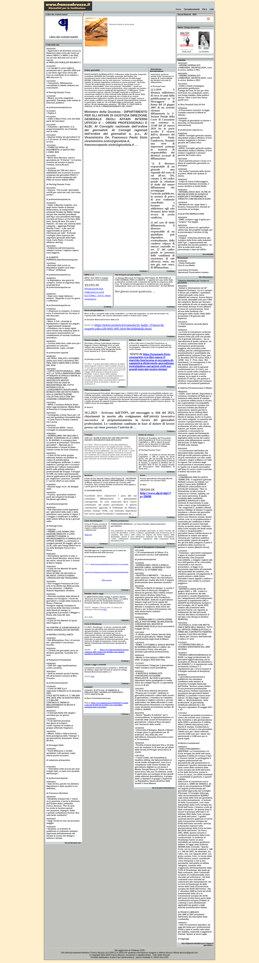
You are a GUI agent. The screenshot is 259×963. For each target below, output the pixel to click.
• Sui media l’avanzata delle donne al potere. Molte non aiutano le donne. (194, 173)
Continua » (144, 271)
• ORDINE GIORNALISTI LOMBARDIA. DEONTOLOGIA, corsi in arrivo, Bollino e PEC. (195, 77)
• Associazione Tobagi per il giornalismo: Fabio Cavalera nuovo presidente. (154, 666)
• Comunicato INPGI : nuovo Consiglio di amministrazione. (60, 429)
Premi (142, 475)
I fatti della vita (52, 45)
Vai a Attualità (208, 254)
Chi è (204, 9)
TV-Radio (88, 435)
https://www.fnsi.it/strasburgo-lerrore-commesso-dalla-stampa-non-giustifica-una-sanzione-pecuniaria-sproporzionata (106, 652)
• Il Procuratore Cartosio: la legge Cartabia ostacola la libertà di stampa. (194, 112)
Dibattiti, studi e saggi (93, 594)
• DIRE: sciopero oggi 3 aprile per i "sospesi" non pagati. (194, 220)
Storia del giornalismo (94, 310)
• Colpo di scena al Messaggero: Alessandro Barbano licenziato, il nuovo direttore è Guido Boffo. (193, 183)
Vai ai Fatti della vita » (73, 843)
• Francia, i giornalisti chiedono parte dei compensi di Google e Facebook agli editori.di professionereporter (61, 499)
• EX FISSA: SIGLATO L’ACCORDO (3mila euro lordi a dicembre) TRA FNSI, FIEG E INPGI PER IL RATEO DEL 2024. (62, 362)
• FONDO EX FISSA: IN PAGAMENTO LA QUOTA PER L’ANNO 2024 (60, 149)
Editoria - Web (135, 340)
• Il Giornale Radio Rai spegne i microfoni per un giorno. (61, 714)
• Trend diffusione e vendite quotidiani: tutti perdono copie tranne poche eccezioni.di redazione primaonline (60, 755)
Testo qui (88, 535)
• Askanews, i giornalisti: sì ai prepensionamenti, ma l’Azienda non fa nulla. (61, 129)
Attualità (181, 60)
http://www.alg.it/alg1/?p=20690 (155, 494)
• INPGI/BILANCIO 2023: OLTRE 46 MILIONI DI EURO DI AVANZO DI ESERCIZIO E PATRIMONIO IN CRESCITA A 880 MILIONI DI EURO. (194, 195)
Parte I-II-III (186, 51)
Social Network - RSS (187, 14)
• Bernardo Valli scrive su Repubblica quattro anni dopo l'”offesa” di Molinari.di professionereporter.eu (60, 270)
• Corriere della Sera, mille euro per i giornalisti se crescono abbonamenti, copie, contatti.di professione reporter (63, 348)
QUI (105, 609)
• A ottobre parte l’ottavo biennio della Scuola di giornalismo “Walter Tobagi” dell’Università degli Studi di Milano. (153, 636)
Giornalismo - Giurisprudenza (156, 70)
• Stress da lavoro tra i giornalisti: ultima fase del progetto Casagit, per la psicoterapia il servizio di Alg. (195, 229)
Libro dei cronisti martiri (63, 36)
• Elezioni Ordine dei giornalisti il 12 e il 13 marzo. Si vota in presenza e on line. (63, 139)
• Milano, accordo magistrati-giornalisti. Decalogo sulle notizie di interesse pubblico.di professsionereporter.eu (63, 103)
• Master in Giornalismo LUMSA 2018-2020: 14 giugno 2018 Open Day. (152, 658)
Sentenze (88, 475)
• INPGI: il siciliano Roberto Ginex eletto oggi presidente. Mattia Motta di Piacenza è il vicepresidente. (63, 407)
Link (211, 9)
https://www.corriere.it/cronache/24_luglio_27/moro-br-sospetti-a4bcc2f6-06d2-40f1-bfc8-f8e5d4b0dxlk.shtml (124, 327)
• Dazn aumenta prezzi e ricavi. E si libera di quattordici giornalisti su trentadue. (194, 163)
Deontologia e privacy (93, 547)
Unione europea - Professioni (97, 340)
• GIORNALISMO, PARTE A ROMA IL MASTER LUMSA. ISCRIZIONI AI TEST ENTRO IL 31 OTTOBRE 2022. (153, 567)
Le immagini (204, 51)
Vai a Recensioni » (206, 277)
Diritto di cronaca (146, 435)
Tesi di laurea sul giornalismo (128, 275)
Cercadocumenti (192, 9)
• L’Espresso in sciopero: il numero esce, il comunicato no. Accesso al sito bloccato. (63, 313)
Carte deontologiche (93, 521)
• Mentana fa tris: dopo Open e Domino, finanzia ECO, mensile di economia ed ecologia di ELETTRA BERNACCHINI (194, 209)
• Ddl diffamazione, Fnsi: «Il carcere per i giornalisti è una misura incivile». (63, 642)
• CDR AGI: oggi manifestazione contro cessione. (61, 666)
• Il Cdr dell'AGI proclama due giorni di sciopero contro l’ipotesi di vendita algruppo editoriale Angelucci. (59, 724)
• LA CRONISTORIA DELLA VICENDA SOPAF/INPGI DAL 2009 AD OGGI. (194, 646)
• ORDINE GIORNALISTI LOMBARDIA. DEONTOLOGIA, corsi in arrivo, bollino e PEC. (195, 67)
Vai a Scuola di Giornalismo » (164, 788)
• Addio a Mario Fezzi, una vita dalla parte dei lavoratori (63, 120)
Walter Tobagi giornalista (189, 27)
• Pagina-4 (51, 113)
